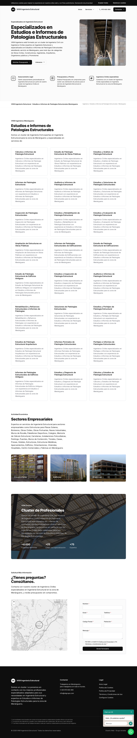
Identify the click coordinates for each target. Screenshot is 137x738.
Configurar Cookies (106, 698)
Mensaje (86, 630)
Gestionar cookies (119, 3)
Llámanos (40, 62)
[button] (39, 625)
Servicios (89, 9)
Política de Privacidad (106, 642)
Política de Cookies (106, 688)
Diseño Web (110, 731)
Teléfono (107, 612)
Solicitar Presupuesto (21, 62)
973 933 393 (104, 9)
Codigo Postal (88, 621)
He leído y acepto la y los (101, 643)
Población (108, 621)
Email (85, 612)
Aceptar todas (103, 3)
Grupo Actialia (121, 731)
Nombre (86, 604)
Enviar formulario (103, 649)
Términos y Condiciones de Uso (95, 644)
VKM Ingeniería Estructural (25, 9)
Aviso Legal (103, 684)
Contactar (119, 9)
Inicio (80, 9)
